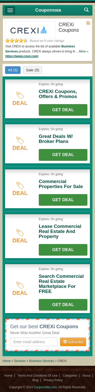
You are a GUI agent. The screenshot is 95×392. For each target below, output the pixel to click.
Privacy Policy (53, 380)
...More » (82, 51)
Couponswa (48, 10)
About (86, 375)
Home (7, 361)
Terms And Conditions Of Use (37, 375)
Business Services (41, 361)
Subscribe (73, 342)
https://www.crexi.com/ (21, 56)
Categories (70, 375)
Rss (88, 23)
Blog (35, 380)
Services (20, 361)
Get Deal (63, 109)
